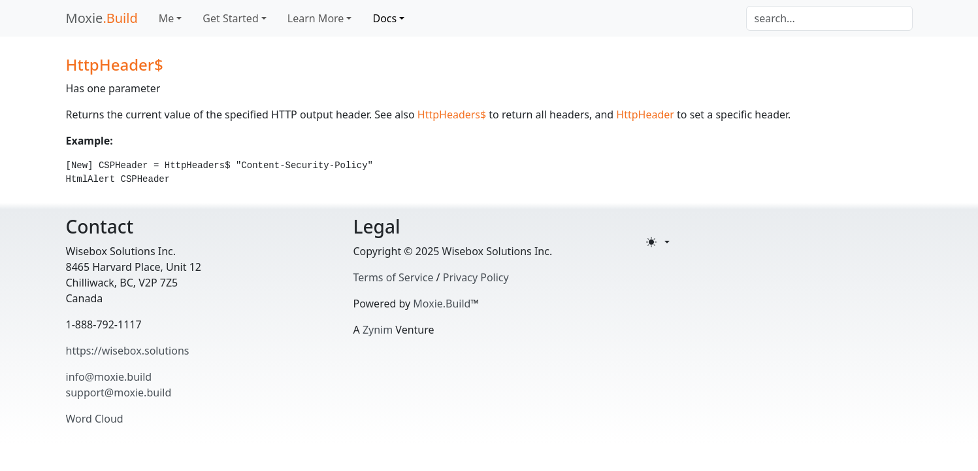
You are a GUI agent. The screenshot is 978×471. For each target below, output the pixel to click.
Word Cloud (94, 418)
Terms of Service (393, 277)
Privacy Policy (476, 277)
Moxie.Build (441, 303)
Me (166, 18)
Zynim (378, 330)
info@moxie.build (109, 377)
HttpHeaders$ (451, 114)
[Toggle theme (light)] (658, 242)
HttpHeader (645, 114)
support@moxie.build (119, 392)
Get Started (230, 18)
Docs (384, 18)
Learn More (315, 18)
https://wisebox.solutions (127, 350)
